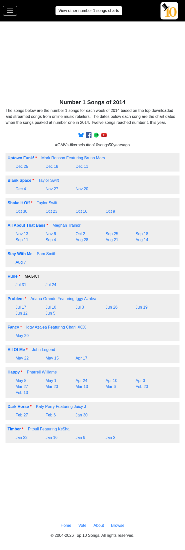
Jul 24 (51, 285)
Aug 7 (21, 262)
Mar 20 (52, 386)
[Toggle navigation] (10, 11)
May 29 (22, 336)
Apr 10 (111, 380)
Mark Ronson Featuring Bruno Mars (73, 158)
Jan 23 (22, 437)
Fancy (13, 327)
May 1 (51, 380)
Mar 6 (111, 386)
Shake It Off (19, 203)
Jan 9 (80, 437)
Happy (14, 372)
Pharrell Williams (42, 372)
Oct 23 (51, 211)
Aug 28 (82, 240)
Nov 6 (51, 234)
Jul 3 (80, 307)
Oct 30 (21, 211)
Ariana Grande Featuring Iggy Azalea (63, 299)
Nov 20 (82, 189)
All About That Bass (26, 225)
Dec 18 (52, 166)
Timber (14, 429)
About (99, 525)
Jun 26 (112, 307)
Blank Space (19, 180)
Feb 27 (22, 415)
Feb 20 (142, 386)
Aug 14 (142, 240)
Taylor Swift (48, 180)
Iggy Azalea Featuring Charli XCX (56, 327)
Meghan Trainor (66, 225)
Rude (13, 276)
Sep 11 (22, 240)
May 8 (21, 380)
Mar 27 (22, 386)
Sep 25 (112, 234)
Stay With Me (20, 254)
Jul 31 (21, 285)
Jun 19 (142, 307)
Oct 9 (110, 211)
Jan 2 (110, 437)
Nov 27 (52, 189)
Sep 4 (51, 240)
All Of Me (16, 350)
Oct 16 (81, 211)
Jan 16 (52, 437)
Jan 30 (82, 415)
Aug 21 (112, 240)
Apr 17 (81, 358)
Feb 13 (22, 392)
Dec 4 (21, 189)
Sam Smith (46, 254)
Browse (117, 525)
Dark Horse (18, 406)
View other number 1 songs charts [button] (88, 10)
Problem (16, 299)
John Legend (43, 350)
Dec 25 (22, 166)
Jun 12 (22, 313)
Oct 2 (80, 234)
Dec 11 (82, 166)
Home (65, 525)
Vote (82, 525)
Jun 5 (50, 313)
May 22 (22, 358)
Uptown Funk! (21, 158)
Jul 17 (21, 307)
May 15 (52, 358)
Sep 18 (142, 234)
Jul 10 (51, 307)
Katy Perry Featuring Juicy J (61, 406)
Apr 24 (81, 380)
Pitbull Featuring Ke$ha (49, 429)
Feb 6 (51, 415)
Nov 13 (22, 234)
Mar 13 (82, 386)
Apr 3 (140, 380)
